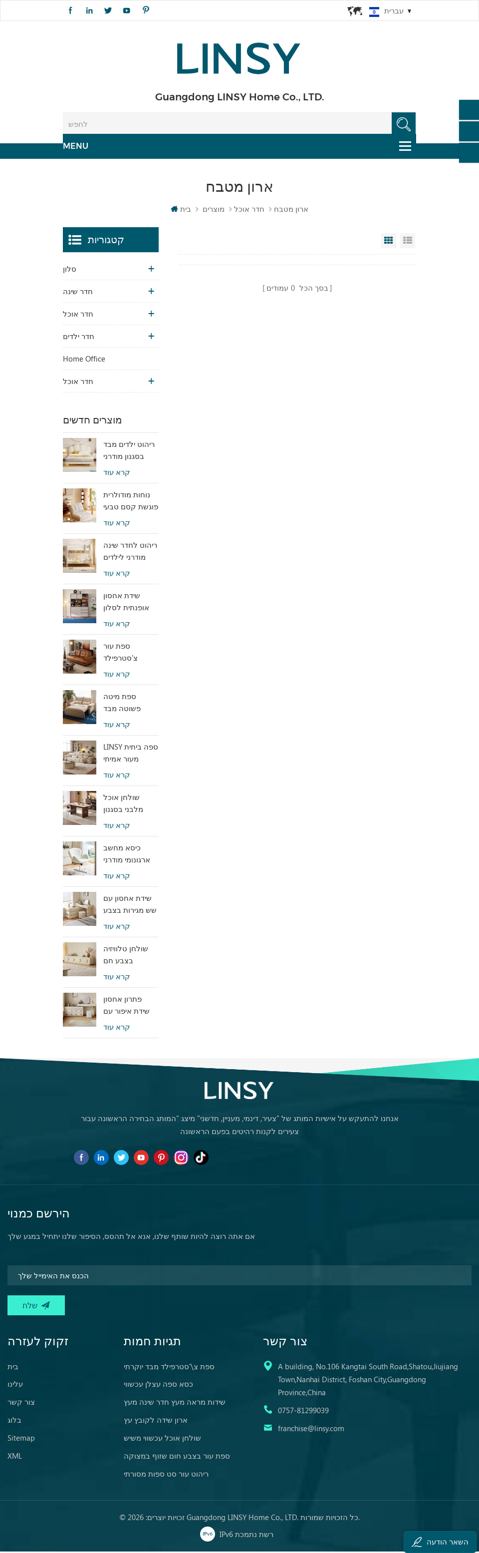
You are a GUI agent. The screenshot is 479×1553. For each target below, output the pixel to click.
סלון (69, 270)
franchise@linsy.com (311, 1430)
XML (14, 1457)
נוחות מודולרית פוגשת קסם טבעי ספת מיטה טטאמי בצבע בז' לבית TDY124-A (130, 502)
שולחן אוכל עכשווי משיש (162, 1439)
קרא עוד (116, 473)
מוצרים (214, 210)
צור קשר (21, 1403)
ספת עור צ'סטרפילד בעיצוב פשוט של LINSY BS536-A (129, 653)
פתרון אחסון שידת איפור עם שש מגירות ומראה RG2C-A (127, 1006)
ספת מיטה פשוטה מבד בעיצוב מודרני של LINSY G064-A (130, 704)
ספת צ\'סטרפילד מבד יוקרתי (169, 1368)
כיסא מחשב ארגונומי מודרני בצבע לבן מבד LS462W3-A (126, 855)
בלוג (14, 1421)
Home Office (84, 360)
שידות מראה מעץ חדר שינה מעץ (175, 1403)
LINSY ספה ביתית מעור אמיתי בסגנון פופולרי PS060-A (130, 754)
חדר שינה (78, 293)
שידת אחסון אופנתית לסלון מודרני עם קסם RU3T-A (127, 603)
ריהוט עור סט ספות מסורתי (166, 1475)
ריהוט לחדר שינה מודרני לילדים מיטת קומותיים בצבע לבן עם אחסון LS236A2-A (130, 552)
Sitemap (21, 1439)
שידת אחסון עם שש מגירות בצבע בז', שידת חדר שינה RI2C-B (130, 905)
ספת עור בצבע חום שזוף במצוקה (177, 1457)
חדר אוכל (249, 210)
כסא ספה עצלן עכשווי (158, 1385)
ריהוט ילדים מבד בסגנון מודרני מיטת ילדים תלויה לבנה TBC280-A (130, 451)
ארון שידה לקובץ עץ (156, 1421)
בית (181, 210)
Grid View (388, 242)
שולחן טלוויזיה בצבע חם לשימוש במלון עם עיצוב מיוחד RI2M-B (131, 956)
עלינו (15, 1385)
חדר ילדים (78, 338)
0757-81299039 (303, 1412)
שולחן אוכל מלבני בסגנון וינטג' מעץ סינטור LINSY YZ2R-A (130, 804)
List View (407, 242)
